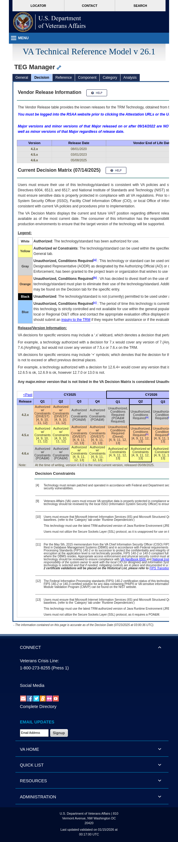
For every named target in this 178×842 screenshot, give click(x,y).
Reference (63, 77)
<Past (27, 395)
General (21, 77)
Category (110, 77)
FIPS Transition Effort (164, 568)
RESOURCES (33, 780)
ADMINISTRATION (38, 796)
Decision (41, 77)
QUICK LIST (32, 765)
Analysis (130, 77)
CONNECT (30, 647)
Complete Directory (38, 706)
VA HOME (29, 749)
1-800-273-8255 (35, 668)
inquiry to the (75, 320)
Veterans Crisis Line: (39, 660)
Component (87, 77)
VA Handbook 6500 (133, 559)
